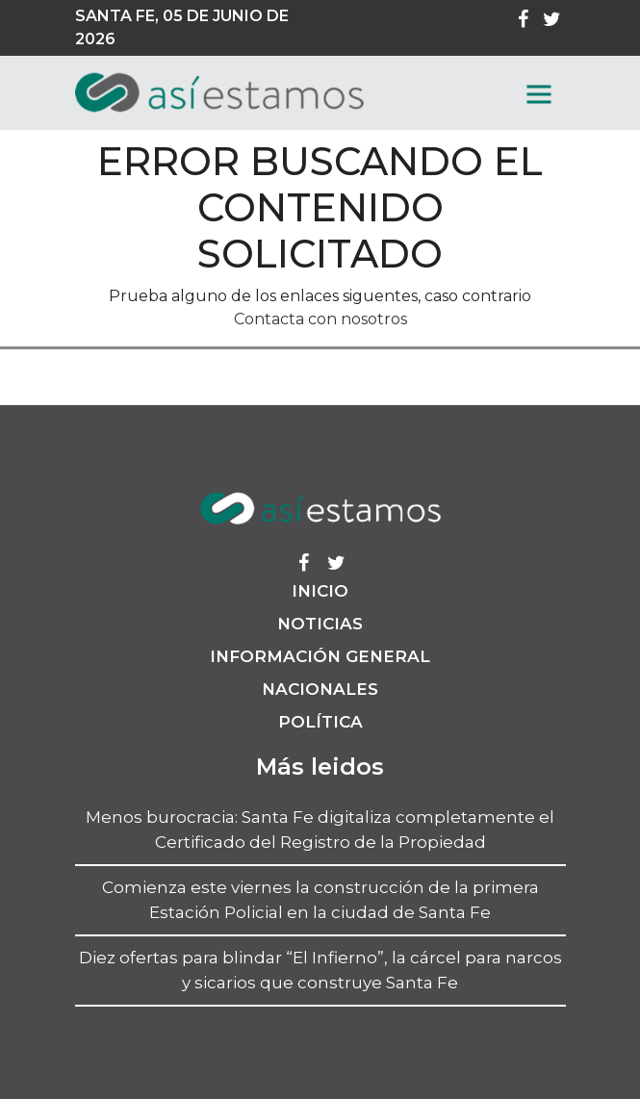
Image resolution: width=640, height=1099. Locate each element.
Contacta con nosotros (320, 319)
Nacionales (320, 689)
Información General (320, 656)
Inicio (320, 591)
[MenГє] (539, 94)
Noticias (320, 623)
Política (320, 721)
